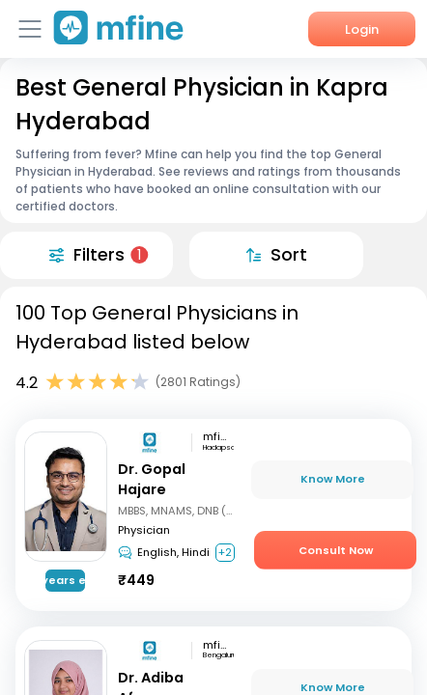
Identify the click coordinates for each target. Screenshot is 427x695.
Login (362, 29)
